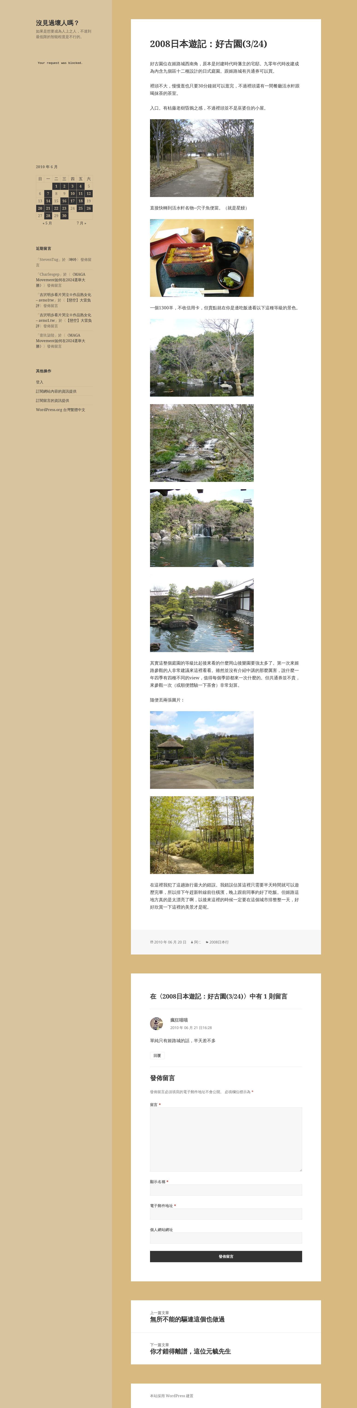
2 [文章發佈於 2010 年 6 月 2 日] (64, 186)
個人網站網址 (161, 1229)
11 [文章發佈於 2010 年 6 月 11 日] (81, 193)
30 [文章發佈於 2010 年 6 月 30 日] (64, 215)
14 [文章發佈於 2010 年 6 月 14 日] (48, 200)
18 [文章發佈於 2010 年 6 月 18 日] (81, 200)
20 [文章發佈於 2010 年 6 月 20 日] (40, 208)
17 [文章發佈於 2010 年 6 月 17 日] (73, 200)
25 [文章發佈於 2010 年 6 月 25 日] (81, 208)
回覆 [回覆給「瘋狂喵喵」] (157, 1055)
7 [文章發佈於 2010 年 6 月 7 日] (48, 193)
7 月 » (81, 223)
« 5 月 (47, 223)
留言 (155, 1104)
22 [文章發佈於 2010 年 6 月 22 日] (56, 208)
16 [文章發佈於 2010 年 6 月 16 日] (64, 200)
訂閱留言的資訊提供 (52, 400)
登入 (39, 382)
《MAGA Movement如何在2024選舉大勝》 (60, 280)
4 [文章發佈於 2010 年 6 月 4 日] (81, 186)
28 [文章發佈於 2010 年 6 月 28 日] (48, 215)
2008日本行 (219, 942)
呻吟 (73, 259)
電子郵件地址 (163, 1205)
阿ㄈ (198, 942)
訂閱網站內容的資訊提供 (56, 391)
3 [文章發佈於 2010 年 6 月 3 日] (72, 186)
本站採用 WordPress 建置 (171, 1395)
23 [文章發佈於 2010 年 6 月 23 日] (64, 208)
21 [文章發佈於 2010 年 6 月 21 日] (48, 208)
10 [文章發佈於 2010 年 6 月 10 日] (73, 193)
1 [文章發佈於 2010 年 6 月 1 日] (56, 186)
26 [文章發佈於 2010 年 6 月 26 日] (89, 208)
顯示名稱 (159, 1181)
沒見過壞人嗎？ (58, 22)
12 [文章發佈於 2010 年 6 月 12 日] (89, 193)
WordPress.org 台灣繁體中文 (60, 409)
